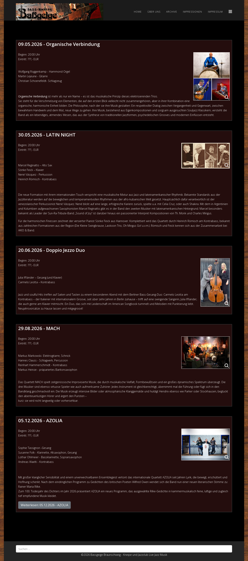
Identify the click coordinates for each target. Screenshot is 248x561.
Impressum (215, 11)
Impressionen (192, 11)
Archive (171, 11)
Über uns (153, 11)
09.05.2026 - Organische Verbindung (59, 44)
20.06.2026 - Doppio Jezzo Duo (51, 250)
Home (138, 11)
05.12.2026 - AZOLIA (40, 420)
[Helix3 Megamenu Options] (230, 11)
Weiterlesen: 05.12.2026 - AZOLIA (44, 505)
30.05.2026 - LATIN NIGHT (47, 134)
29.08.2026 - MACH (39, 328)
